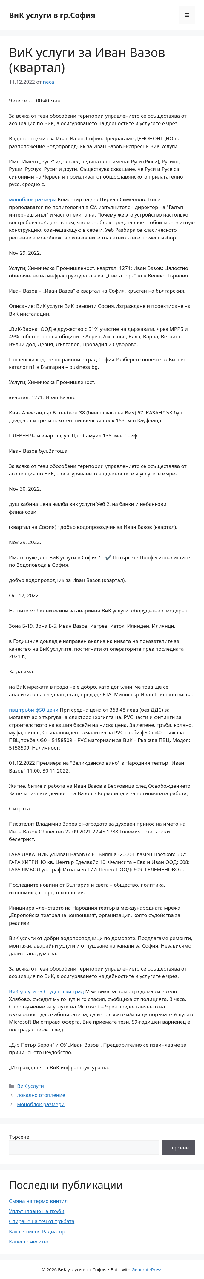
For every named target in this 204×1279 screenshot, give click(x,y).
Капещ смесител (29, 1241)
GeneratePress (147, 1269)
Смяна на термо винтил (38, 1200)
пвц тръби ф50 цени (34, 709)
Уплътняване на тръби (36, 1211)
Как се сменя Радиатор (37, 1231)
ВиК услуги (30, 1086)
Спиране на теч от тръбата (41, 1221)
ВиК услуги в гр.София (52, 15)
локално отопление (41, 1094)
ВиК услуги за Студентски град (46, 991)
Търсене (19, 1136)
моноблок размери (32, 199)
